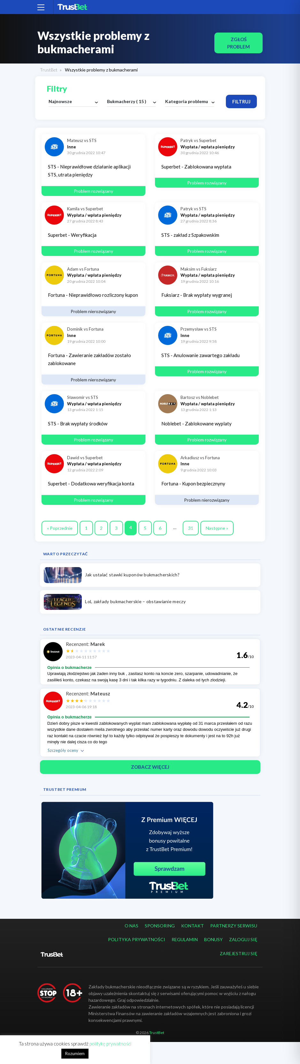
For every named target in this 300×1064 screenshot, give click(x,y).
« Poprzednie (60, 528)
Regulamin (185, 939)
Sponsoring (160, 925)
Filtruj (241, 101)
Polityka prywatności (136, 939)
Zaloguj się (243, 939)
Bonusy (213, 939)
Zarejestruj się (238, 953)
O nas (131, 925)
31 (190, 528)
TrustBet (49, 69)
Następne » (217, 528)
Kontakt (192, 925)
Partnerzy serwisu (233, 925)
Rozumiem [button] (75, 1053)
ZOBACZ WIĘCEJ (150, 767)
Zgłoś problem (238, 42)
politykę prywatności (110, 1043)
